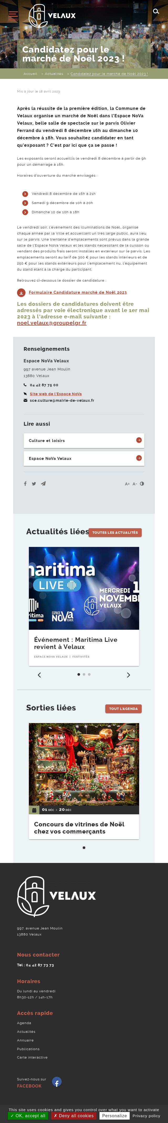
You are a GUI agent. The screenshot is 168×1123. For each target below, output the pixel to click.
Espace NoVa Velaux (50, 458)
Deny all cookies (74, 1116)
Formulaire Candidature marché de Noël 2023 (78, 292)
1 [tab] (80, 675)
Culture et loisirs (47, 440)
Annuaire (25, 1040)
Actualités (26, 1032)
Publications (28, 1049)
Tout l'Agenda (123, 709)
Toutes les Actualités (115, 533)
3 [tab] (90, 675)
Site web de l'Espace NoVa (56, 394)
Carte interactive (32, 1057)
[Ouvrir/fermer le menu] (13, 16)
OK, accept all (27, 1116)
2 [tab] (85, 675)
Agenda (24, 1023)
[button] (43, 484)
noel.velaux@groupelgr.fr (52, 323)
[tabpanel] (84, 606)
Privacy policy (146, 1116)
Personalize (114, 1116)
